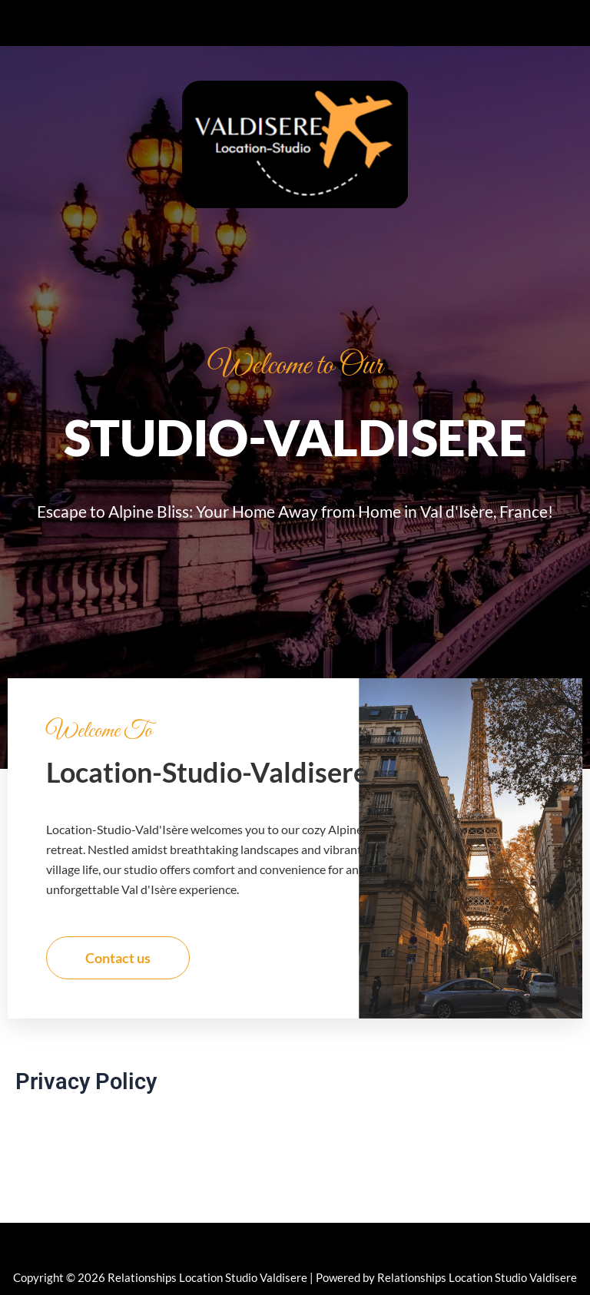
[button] (295, 23)
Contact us (118, 957)
